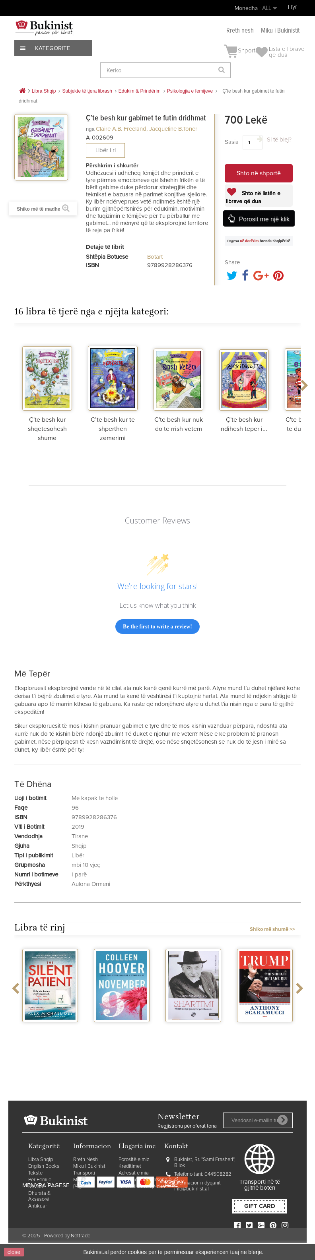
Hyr (292, 7)
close (14, 1252)
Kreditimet (130, 1166)
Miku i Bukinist (89, 1166)
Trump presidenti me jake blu (264, 1032)
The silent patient (50, 1029)
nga (90, 129)
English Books (43, 1166)
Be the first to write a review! (157, 627)
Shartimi (193, 1029)
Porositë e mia (134, 1159)
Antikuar (37, 1206)
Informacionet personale (145, 1179)
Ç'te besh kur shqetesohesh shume (47, 429)
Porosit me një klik (263, 218)
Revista (36, 1186)
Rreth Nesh (85, 1159)
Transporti (84, 1173)
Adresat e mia (134, 1173)
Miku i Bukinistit (280, 30)
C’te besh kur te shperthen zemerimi (113, 429)
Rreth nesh (240, 30)
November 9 (122, 1029)
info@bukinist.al (191, 1189)
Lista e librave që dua (142, 1186)
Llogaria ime (137, 1147)
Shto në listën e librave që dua (253, 197)
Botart (155, 257)
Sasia (232, 142)
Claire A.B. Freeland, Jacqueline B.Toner (146, 129)
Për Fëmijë (39, 1179)
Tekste (35, 1173)
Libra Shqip (40, 1159)
